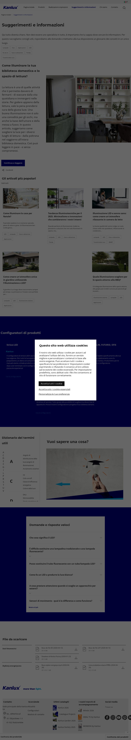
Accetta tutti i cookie (51, 383)
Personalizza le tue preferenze (54, 394)
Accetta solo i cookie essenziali (54, 389)
